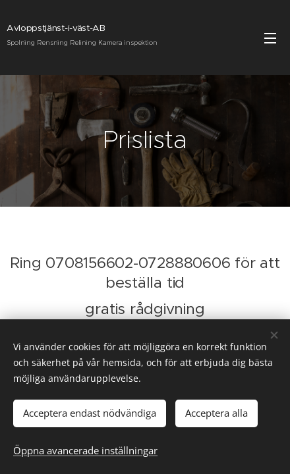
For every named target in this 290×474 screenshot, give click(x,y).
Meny (270, 38)
